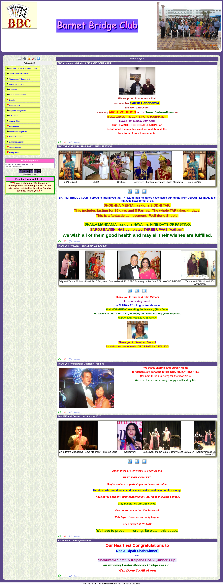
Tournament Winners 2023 (18, 79)
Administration (14, 147)
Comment (77, 142)
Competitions (13, 105)
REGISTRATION (15, 142)
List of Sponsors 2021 (16, 94)
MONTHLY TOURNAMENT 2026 (22, 68)
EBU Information (15, 136)
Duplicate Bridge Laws (17, 131)
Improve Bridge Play (16, 110)
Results (11, 100)
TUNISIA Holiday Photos (18, 73)
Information (13, 126)
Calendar (12, 89)
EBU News (12, 115)
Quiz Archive (13, 121)
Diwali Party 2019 (15, 84)
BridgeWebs (13, 152)
